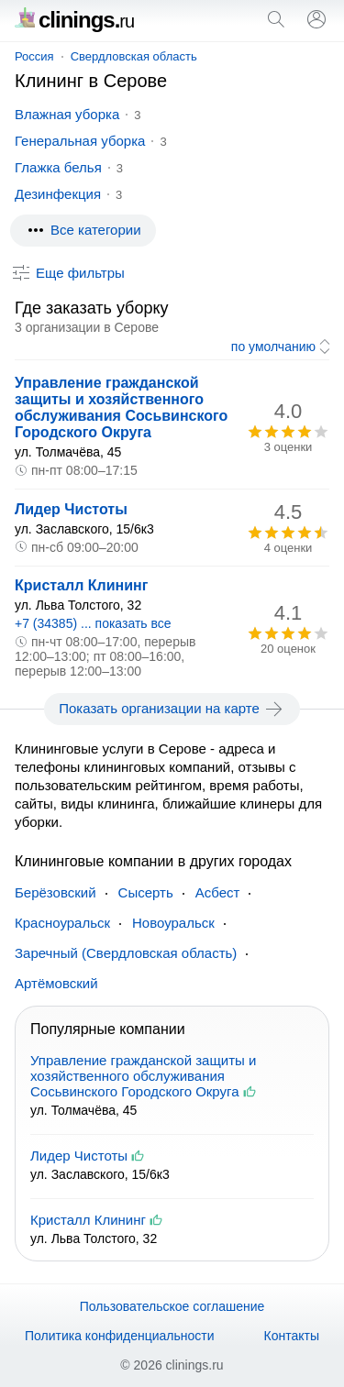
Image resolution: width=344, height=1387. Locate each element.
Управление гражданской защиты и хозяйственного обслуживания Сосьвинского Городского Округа (121, 407)
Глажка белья (58, 167)
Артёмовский (56, 983)
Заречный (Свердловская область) (126, 953)
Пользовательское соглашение (172, 1306)
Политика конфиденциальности (120, 1335)
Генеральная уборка (80, 141)
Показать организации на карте (172, 709)
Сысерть (145, 892)
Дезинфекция (58, 194)
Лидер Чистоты (71, 509)
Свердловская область (134, 56)
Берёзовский (55, 892)
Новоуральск (173, 922)
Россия (34, 56)
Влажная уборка (67, 114)
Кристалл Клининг (81, 585)
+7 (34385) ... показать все (93, 623)
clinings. (74, 19)
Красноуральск (62, 922)
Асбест (217, 892)
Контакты (291, 1335)
